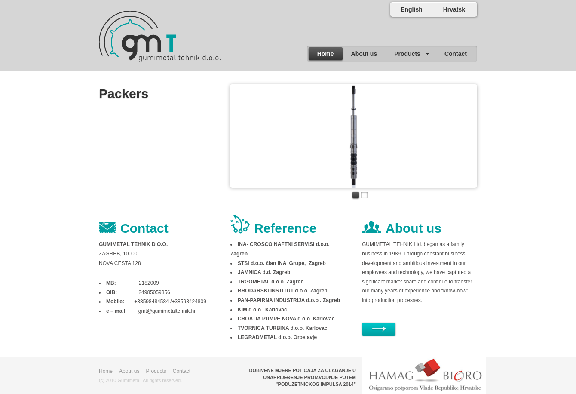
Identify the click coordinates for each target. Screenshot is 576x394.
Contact (181, 371)
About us (129, 371)
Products (156, 371)
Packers (123, 93)
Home (106, 371)
